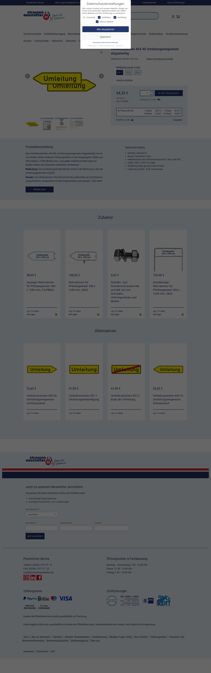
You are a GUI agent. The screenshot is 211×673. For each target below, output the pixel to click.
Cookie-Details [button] (92, 45)
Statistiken (104, 17)
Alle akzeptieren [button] (105, 29)
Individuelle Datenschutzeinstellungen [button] (105, 42)
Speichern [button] (105, 36)
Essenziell (89, 17)
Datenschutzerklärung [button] (106, 45)
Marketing (120, 17)
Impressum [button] (119, 45)
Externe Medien (104, 21)
